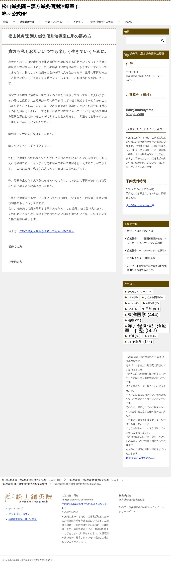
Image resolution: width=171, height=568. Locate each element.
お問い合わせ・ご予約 (101, 21)
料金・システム (53, 21)
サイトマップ (16, 508)
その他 (128, 21)
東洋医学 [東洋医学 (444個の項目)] (143, 314)
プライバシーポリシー (20, 514)
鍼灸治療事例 (27, 21)
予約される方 (147, 457)
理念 (5, 21)
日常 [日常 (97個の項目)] (152, 309)
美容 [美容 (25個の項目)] (152, 336)
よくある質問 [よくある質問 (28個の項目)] (154, 297)
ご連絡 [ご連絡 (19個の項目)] (133, 297)
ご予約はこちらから (140, 205)
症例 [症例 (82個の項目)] (134, 336)
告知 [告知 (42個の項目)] (133, 309)
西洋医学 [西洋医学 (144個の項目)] (140, 342)
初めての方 (15, 246)
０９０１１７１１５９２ (144, 129)
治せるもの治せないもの (140, 230)
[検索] (146, 40)
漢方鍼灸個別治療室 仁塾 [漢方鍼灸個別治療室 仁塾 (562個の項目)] (145, 328)
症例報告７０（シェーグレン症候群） (147, 250)
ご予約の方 (15, 261)
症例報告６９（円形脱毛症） (142, 258)
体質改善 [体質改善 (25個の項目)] (152, 303)
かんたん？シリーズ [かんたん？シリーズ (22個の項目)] (139, 292)
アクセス (78, 21)
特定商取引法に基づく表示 (23, 519)
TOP (33, 479)
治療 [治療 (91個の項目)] (134, 320)
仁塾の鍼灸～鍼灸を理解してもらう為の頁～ (46, 231)
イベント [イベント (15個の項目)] (133, 303)
